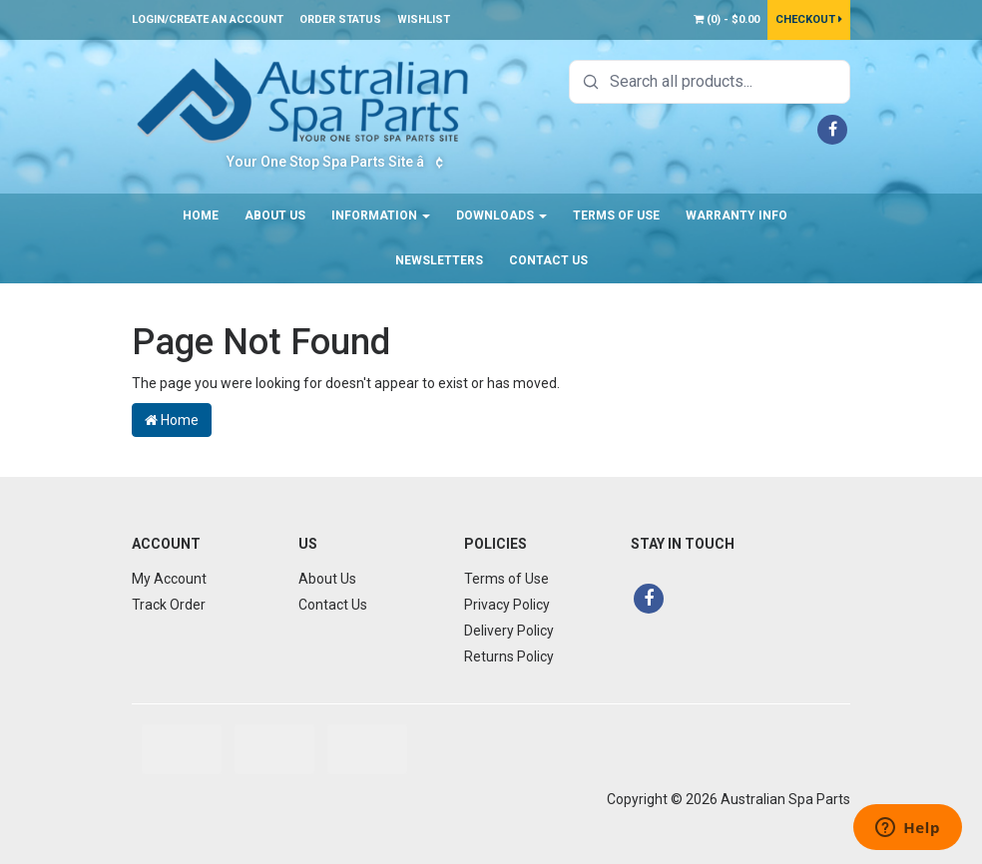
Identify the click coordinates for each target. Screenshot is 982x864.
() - (726, 19)
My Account (169, 579)
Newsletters (439, 260)
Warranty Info (736, 215)
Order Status (340, 19)
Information (380, 215)
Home (201, 215)
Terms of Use (616, 215)
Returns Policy (509, 656)
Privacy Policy (507, 605)
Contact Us (548, 260)
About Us (275, 215)
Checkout (808, 19)
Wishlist (423, 19)
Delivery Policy (509, 631)
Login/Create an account (207, 19)
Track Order (169, 605)
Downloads (501, 215)
